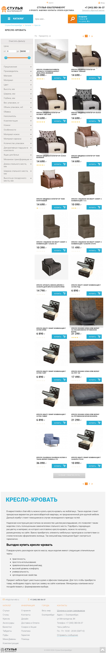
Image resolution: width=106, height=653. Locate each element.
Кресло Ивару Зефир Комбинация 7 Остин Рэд (86, 286)
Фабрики (43, 10)
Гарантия (25, 635)
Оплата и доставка (65, 10)
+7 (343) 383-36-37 (95, 7)
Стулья (6, 610)
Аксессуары (8, 623)
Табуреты (7, 631)
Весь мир (46, 610)
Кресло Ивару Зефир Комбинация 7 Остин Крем (51, 329)
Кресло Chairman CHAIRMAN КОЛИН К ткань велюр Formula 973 (51, 458)
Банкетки (7, 627)
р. (88, 21)
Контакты (52, 10)
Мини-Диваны (9, 639)
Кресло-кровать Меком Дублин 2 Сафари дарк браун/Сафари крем (50, 286)
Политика (25, 631)
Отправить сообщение (67, 635)
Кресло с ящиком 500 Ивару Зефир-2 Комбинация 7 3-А (86, 200)
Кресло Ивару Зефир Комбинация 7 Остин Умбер (51, 415)
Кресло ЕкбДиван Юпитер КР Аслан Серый (86, 113)
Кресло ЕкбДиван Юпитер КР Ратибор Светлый (48, 113)
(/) (69, 475)
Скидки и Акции (28, 627)
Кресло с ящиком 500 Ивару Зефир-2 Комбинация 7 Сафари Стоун (86, 243)
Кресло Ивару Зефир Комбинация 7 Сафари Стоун (86, 458)
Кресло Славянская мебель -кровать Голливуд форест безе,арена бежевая (47, 71)
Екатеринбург (48, 615)
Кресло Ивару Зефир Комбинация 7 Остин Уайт (51, 372)
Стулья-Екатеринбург (13, 25)
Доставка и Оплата (30, 623)
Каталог (28, 25)
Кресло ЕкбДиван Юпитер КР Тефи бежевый (85, 157)
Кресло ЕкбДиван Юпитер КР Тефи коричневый (50, 200)
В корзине (83, 17)
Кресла (37, 25)
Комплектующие (11, 643)
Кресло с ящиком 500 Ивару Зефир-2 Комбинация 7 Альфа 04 (51, 243)
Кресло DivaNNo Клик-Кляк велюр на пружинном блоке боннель (85, 415)
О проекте (33, 10)
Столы (6, 615)
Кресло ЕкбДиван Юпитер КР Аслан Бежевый (51, 157)
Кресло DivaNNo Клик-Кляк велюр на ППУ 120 (85, 372)
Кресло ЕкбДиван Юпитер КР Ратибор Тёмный (83, 70)
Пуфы (5, 635)
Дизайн (24, 619)
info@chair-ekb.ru (12, 600)
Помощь (25, 639)
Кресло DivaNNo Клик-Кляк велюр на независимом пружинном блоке (85, 330)
